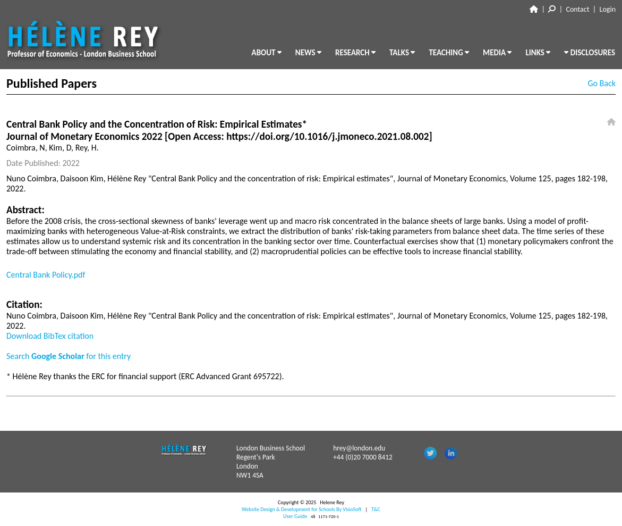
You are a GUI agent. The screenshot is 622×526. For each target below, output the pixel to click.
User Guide (295, 516)
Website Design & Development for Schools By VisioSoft (302, 509)
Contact (578, 9)
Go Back (601, 83)
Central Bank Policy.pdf (45, 275)
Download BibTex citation (49, 336)
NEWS (308, 52)
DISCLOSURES (589, 52)
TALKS (402, 52)
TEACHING (449, 52)
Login (608, 9)
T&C (375, 509)
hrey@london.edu (359, 448)
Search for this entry (68, 356)
